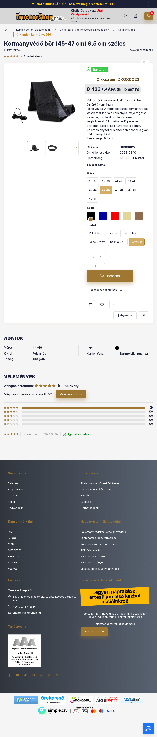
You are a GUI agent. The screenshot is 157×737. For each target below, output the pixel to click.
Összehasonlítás (91, 304)
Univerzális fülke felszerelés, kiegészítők (84, 29)
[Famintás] (113, 233)
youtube (17, 675)
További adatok (96, 164)
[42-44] (93, 190)
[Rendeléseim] (136, 16)
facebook (9, 675)
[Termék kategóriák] (7, 16)
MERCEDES (15, 550)
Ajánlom (113, 304)
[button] (43, 102)
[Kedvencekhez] (145, 62)
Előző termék (13, 49)
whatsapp (58, 675)
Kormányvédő (126, 29)
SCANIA (13, 562)
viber (50, 675)
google (42, 675)
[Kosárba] (110, 276)
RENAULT (14, 556)
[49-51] (92, 199)
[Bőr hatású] (131, 233)
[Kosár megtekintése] (148, 16)
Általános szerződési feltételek (100, 483)
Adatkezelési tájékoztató (96, 489)
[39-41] (131, 181)
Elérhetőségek (90, 507)
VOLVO (12, 568)
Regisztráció (16, 489)
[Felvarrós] (137, 242)
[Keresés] (126, 16)
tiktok (25, 675)
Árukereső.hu (53, 702)
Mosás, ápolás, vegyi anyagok (100, 568)
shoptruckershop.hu (27, 613)
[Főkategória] (5, 30)
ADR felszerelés (91, 550)
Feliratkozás (92, 631)
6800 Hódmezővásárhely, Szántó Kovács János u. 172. (44, 598)
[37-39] (106, 181)
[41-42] (118, 181)
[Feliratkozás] (106, 290)
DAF (10, 531)
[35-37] (93, 181)
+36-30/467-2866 (24, 606)
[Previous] (10, 148)
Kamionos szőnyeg (92, 562)
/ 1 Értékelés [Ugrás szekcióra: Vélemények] (32, 56)
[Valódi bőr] (95, 233)
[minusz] (100, 261)
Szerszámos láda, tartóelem (98, 537)
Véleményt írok (69, 394)
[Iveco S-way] (97, 242)
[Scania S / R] (118, 242)
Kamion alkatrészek (93, 556)
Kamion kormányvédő (35, 34)
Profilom (13, 495)
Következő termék (141, 49)
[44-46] (106, 190)
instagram (34, 675)
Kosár (11, 501)
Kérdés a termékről (102, 304)
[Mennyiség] (93, 258)
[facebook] (125, 315)
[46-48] (119, 190)
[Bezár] (150, 4)
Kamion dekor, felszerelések (33, 29)
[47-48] (132, 190)
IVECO (12, 537)
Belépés (13, 483)
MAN (11, 544)
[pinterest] (144, 315)
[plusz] (100, 255)
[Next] (76, 148)
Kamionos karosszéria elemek (99, 544)
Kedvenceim (15, 507)
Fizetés (85, 495)
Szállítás (86, 501)
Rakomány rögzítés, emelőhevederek (104, 531)
